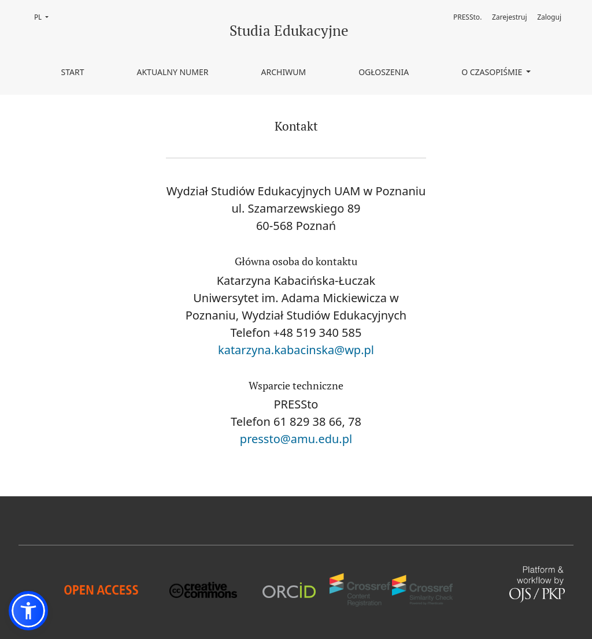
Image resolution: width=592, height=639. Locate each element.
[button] (28, 610)
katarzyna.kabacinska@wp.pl (296, 350)
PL (45, 16)
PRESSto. (467, 17)
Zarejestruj (509, 17)
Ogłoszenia (383, 71)
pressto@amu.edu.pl (296, 439)
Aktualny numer (172, 71)
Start (72, 71)
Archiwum (283, 71)
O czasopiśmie (492, 71)
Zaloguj (549, 17)
